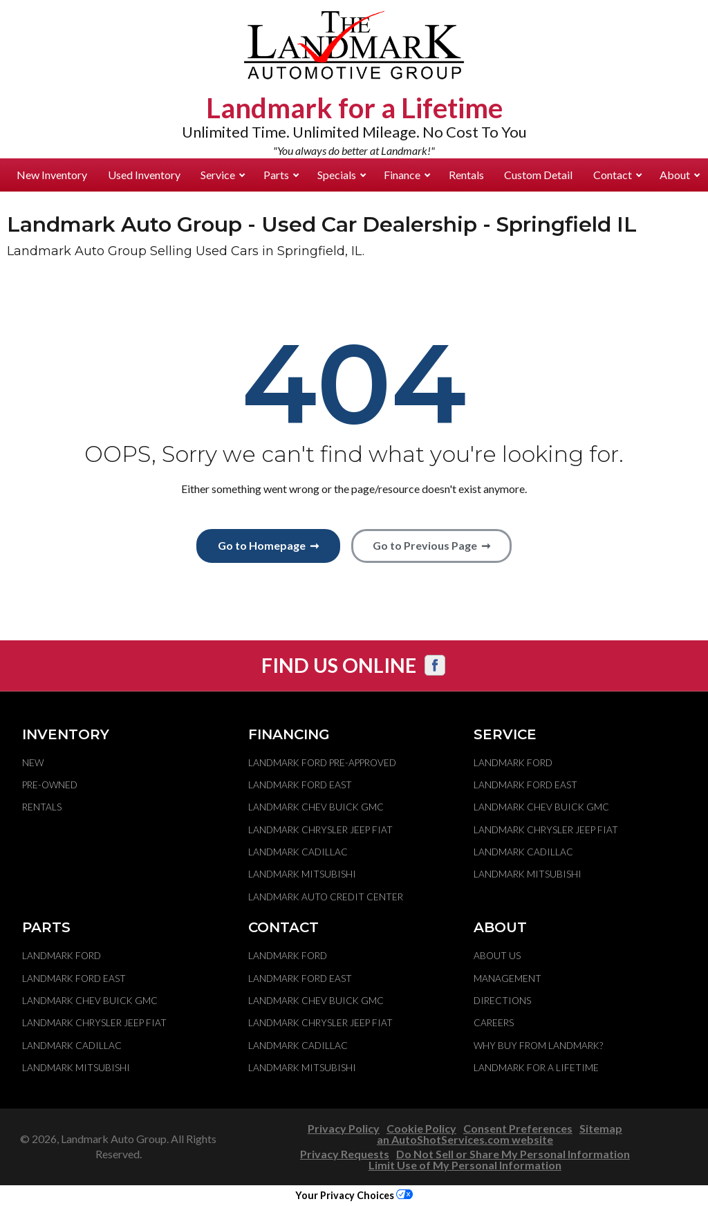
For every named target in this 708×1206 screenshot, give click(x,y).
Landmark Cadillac (298, 851)
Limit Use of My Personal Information (465, 1164)
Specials (341, 174)
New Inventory (52, 174)
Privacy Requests (344, 1153)
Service (223, 174)
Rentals (466, 174)
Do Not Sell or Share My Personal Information (513, 1153)
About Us (497, 955)
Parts (281, 174)
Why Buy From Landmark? (538, 1045)
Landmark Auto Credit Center (325, 896)
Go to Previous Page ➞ (431, 545)
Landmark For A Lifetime (536, 1067)
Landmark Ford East (300, 784)
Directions (502, 1000)
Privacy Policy (344, 1128)
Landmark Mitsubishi (302, 874)
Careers (494, 1022)
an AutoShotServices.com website (465, 1139)
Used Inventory (144, 174)
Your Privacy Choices (354, 1195)
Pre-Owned (49, 784)
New (33, 762)
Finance (407, 174)
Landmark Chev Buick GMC (316, 807)
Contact (617, 174)
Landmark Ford (513, 762)
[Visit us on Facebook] (435, 665)
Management (507, 978)
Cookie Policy (421, 1128)
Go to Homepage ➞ (268, 545)
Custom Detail (538, 174)
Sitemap (600, 1128)
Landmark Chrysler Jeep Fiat (320, 829)
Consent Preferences (517, 1128)
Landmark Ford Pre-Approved (322, 762)
